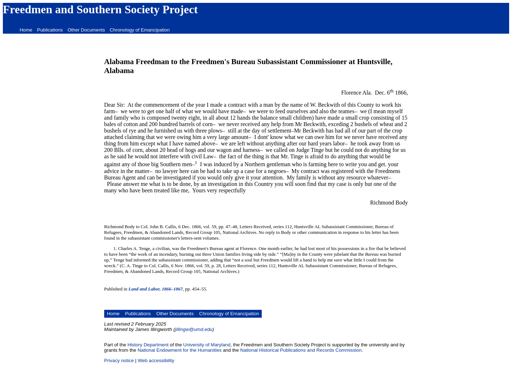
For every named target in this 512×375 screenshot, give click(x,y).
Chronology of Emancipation (139, 30)
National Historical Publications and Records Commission (301, 350)
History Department (148, 344)
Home (26, 30)
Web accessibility (156, 360)
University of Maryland (207, 344)
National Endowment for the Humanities (179, 350)
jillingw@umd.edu (194, 329)
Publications (50, 30)
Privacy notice (119, 360)
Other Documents (86, 30)
